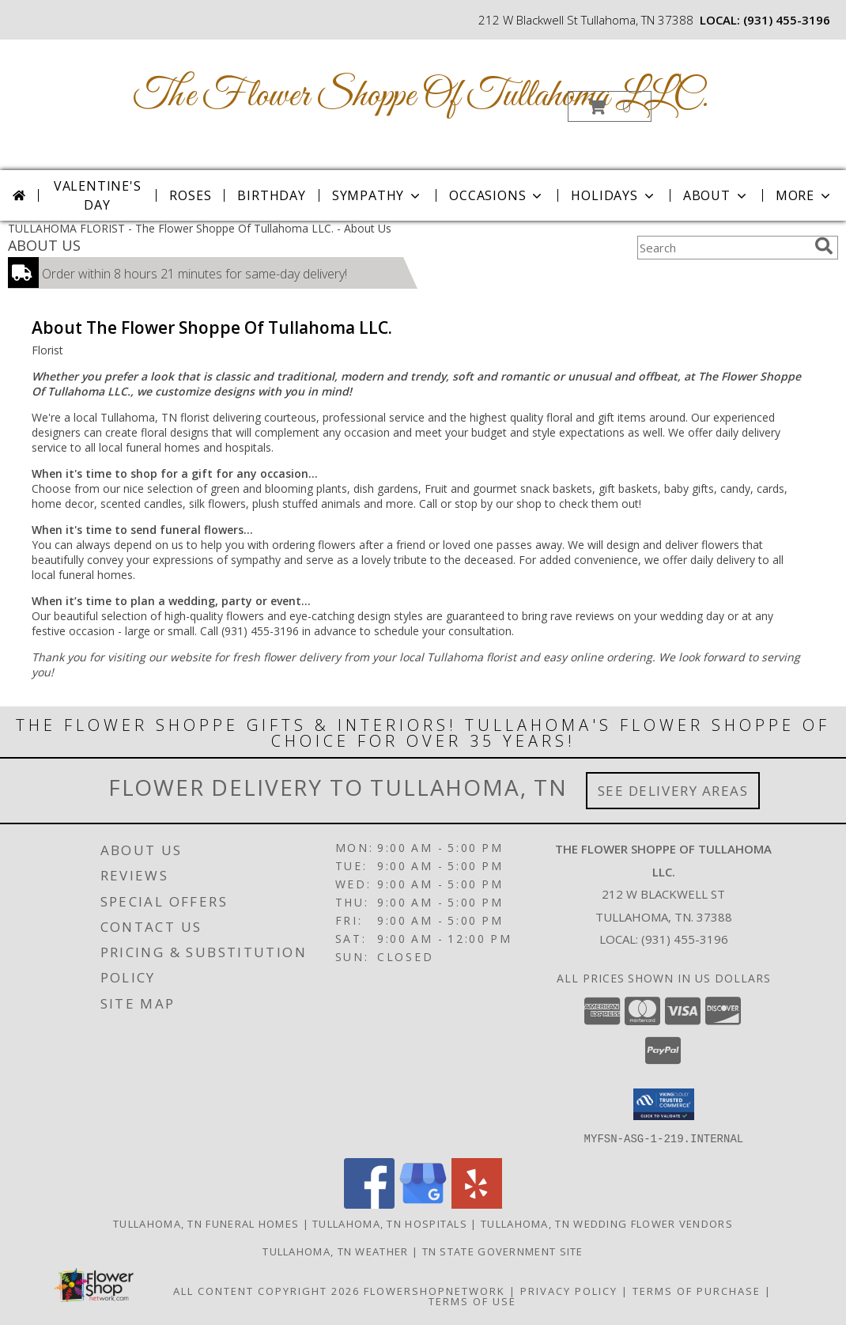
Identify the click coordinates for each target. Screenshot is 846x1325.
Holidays (613, 195)
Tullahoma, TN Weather (335, 1251)
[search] (823, 246)
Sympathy (377, 195)
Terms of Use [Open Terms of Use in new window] (472, 1300)
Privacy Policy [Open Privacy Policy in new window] (569, 1290)
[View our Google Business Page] (423, 1203)
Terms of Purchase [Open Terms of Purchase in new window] (697, 1290)
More (804, 195)
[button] (609, 106)
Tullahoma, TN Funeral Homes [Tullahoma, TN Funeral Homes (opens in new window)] (206, 1223)
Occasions (497, 195)
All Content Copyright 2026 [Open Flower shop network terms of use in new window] (266, 1290)
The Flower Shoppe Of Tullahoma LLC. (421, 96)
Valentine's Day (98, 195)
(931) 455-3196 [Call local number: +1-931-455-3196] (786, 20)
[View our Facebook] (369, 1203)
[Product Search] (722, 248)
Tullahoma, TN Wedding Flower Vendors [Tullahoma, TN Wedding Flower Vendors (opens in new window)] (607, 1223)
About (716, 195)
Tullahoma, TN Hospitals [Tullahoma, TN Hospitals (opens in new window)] (389, 1223)
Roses (190, 195)
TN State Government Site (503, 1251)
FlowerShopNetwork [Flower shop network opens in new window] (434, 1290)
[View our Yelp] (476, 1203)
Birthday (271, 195)
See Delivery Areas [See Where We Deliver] (673, 791)
